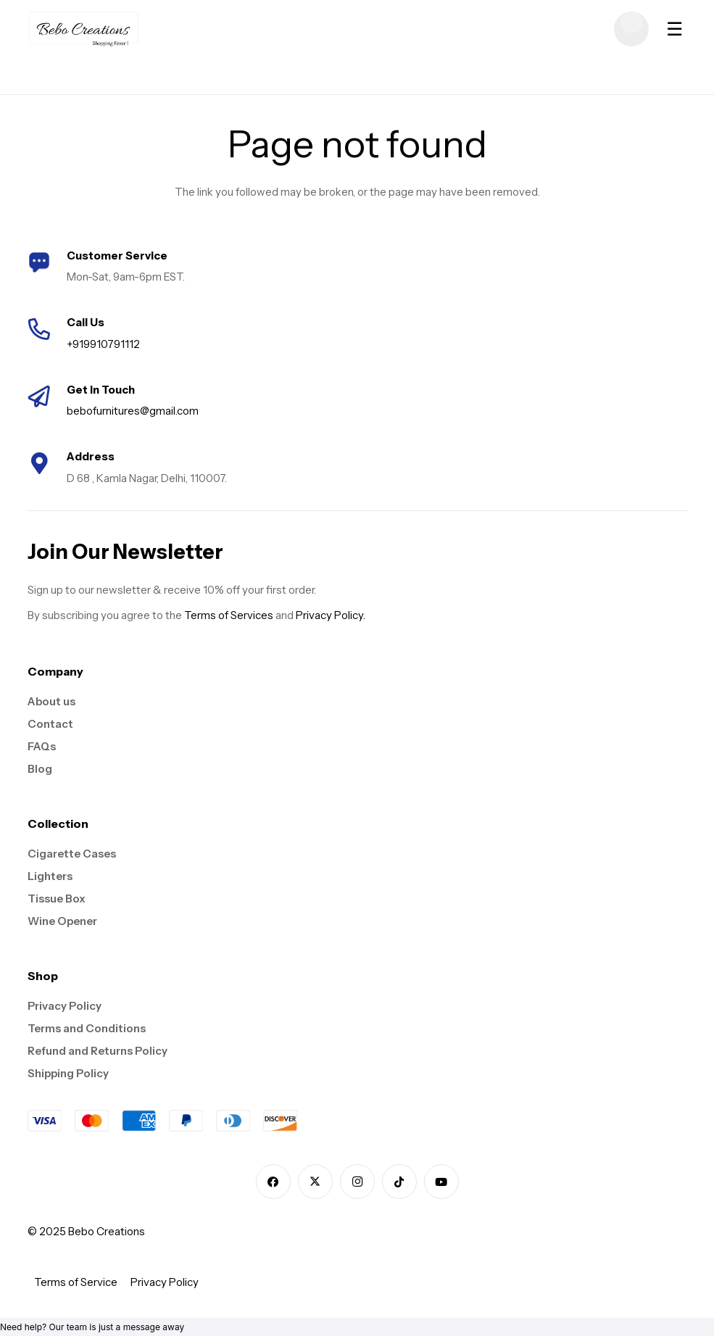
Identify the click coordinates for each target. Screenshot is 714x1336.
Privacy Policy (64, 1006)
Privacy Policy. (330, 615)
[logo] (84, 29)
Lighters (50, 876)
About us (51, 701)
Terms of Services (228, 615)
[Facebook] (273, 1181)
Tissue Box (57, 898)
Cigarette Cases (72, 853)
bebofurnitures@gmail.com (133, 411)
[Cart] (631, 29)
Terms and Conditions (87, 1028)
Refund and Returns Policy (97, 1051)
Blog (40, 769)
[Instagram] (357, 1181)
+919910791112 (103, 344)
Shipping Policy (68, 1073)
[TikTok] (399, 1181)
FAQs (42, 746)
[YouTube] (441, 1181)
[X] (315, 1181)
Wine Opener (62, 921)
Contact (50, 724)
